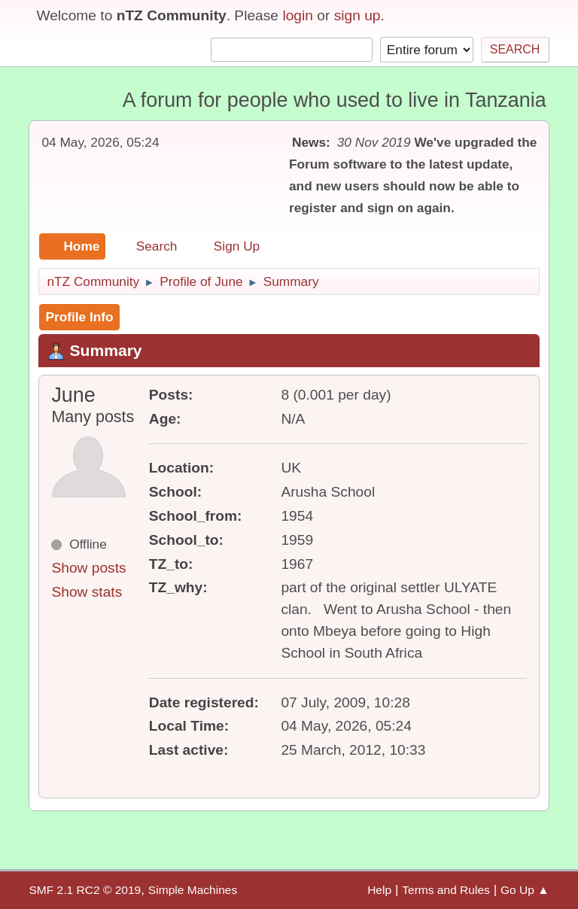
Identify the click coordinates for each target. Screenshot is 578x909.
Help (379, 889)
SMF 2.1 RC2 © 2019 (85, 889)
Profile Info (79, 316)
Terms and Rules (446, 889)
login (297, 15)
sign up (357, 15)
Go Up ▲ (524, 889)
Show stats (86, 592)
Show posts (88, 568)
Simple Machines (192, 889)
